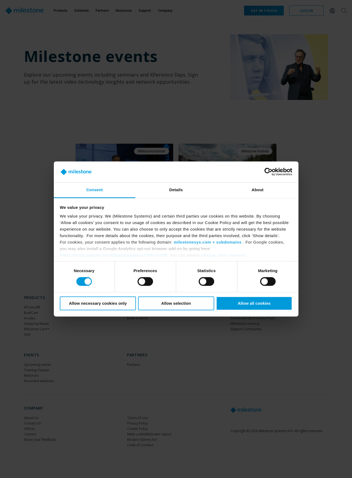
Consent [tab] (94, 189)
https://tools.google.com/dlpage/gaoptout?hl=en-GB (113, 255)
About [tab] (258, 189)
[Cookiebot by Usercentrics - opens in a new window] (268, 172)
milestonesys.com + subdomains (208, 242)
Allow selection (176, 303)
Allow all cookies (254, 303)
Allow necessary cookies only (98, 303)
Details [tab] (176, 189)
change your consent (223, 255)
